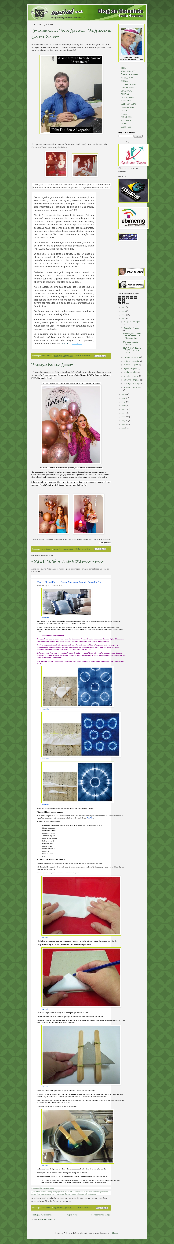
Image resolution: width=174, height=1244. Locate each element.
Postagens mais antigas (101, 1215)
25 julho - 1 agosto (131, 361)
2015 (123, 413)
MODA (124, 114)
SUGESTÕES (126, 127)
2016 (123, 409)
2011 (123, 428)
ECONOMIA (126, 101)
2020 (123, 394)
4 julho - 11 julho (131, 372)
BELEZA (124, 81)
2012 (123, 424)
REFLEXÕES (126, 120)
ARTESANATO (127, 78)
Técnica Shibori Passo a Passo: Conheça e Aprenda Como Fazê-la (69, 582)
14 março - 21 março (132, 383)
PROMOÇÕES (126, 117)
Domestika (45, 617)
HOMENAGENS (127, 107)
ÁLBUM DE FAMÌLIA (129, 74)
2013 (123, 420)
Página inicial (72, 1215)
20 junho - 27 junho (132, 380)
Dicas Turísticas (127, 97)
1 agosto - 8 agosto (132, 357)
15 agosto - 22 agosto (132, 322)
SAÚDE (124, 124)
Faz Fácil (90, 818)
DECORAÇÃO (126, 91)
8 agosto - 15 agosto (132, 328)
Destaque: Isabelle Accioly (52, 365)
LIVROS (124, 110)
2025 (123, 307)
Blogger (115, 1233)
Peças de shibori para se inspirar (42, 1188)
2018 (123, 402)
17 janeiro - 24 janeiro (132, 387)
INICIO (123, 68)
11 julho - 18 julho (131, 368)
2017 (123, 405)
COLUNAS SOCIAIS (129, 84)
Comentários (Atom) (46, 1219)
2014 (123, 417)
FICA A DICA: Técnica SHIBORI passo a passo (67, 561)
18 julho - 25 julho (131, 365)
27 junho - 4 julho (131, 376)
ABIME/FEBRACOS (128, 71)
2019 (123, 398)
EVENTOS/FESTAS (128, 104)
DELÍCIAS (125, 94)
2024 (123, 311)
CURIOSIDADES (127, 88)
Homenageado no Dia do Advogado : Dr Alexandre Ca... (132, 335)
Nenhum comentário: (83, 356)
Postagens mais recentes (42, 1215)
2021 (123, 318)
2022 (123, 315)
